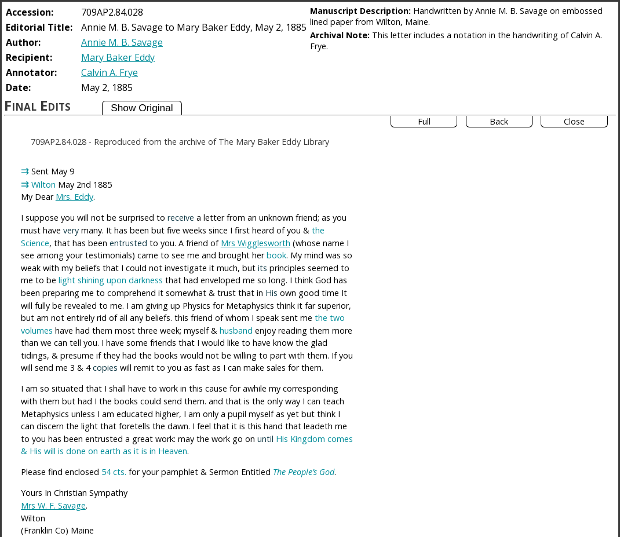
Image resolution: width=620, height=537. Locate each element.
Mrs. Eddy (74, 196)
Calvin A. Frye (109, 72)
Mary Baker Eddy (118, 57)
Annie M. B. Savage (122, 42)
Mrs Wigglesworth (255, 243)
